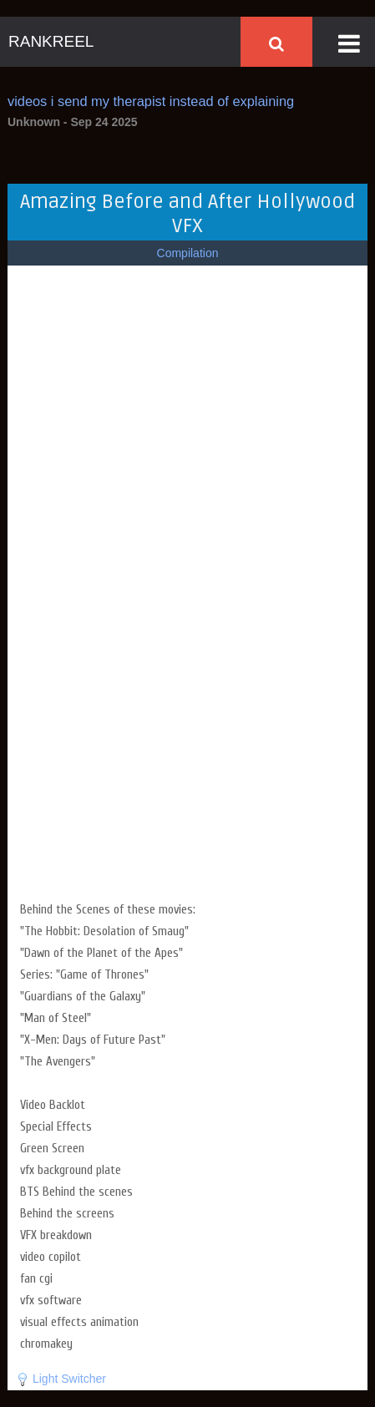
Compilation (188, 253)
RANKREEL (51, 41)
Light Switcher (69, 1378)
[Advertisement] (187, 782)
